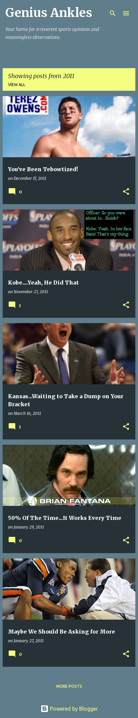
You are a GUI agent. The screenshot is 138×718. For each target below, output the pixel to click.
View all (16, 84)
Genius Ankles (48, 12)
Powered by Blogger (69, 709)
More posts (69, 686)
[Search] (113, 13)
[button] (126, 191)
